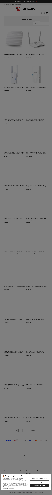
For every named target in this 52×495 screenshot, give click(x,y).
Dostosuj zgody (39, 482)
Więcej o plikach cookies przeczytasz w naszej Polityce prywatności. (15, 487)
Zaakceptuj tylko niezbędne (39, 478)
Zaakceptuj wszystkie (39, 485)
